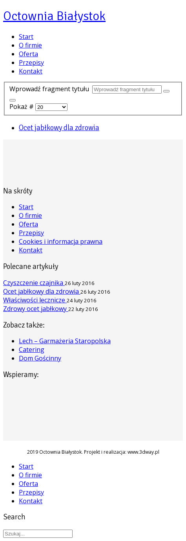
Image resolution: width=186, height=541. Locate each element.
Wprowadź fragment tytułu (50, 89)
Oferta (28, 54)
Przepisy (31, 62)
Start (26, 36)
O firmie (30, 45)
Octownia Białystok (54, 16)
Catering (31, 349)
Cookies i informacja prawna (60, 241)
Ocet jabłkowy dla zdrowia (59, 127)
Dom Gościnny (40, 358)
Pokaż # (22, 106)
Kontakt (30, 71)
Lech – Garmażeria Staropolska (65, 341)
